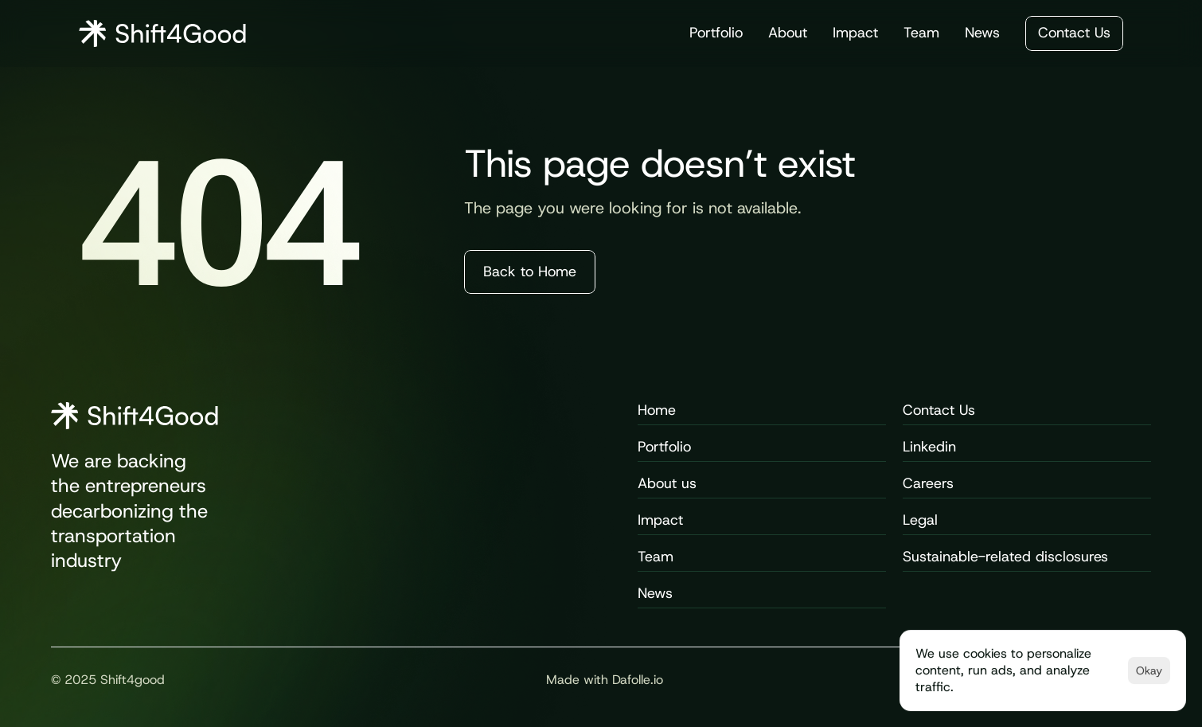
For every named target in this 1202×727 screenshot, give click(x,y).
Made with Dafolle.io (604, 679)
